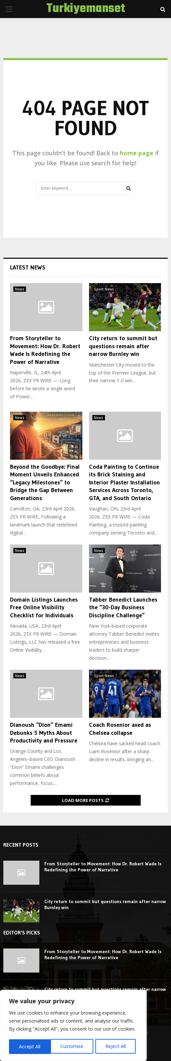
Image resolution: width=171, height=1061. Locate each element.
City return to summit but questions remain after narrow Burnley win (123, 346)
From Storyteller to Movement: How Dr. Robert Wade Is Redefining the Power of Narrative (45, 350)
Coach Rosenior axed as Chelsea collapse (120, 728)
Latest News (27, 267)
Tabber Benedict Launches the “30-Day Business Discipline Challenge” (123, 607)
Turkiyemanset (85, 9)
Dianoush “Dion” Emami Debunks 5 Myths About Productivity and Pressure (43, 732)
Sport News (104, 289)
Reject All (74, 1046)
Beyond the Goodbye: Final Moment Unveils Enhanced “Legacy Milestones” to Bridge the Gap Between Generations (45, 482)
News (19, 289)
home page (136, 153)
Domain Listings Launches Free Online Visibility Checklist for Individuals (44, 607)
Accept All (117, 1046)
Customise (30, 1046)
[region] (73, 1026)
